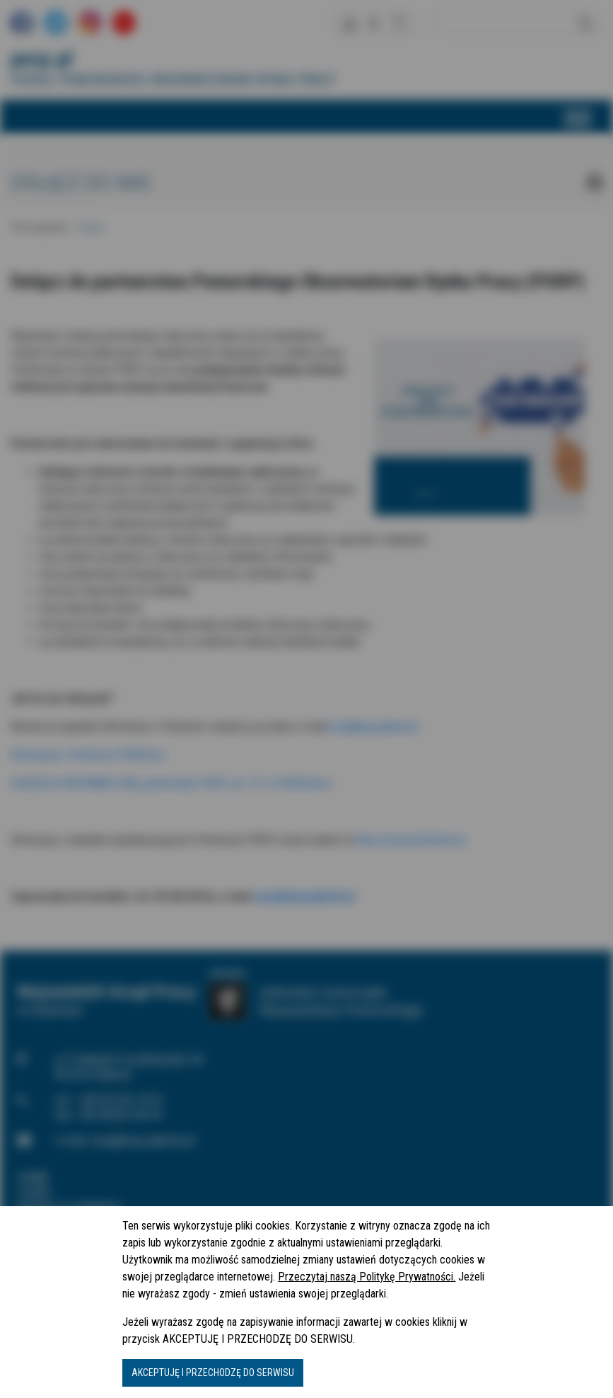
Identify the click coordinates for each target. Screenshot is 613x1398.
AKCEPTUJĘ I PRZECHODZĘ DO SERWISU (213, 1372)
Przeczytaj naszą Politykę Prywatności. (366, 1276)
